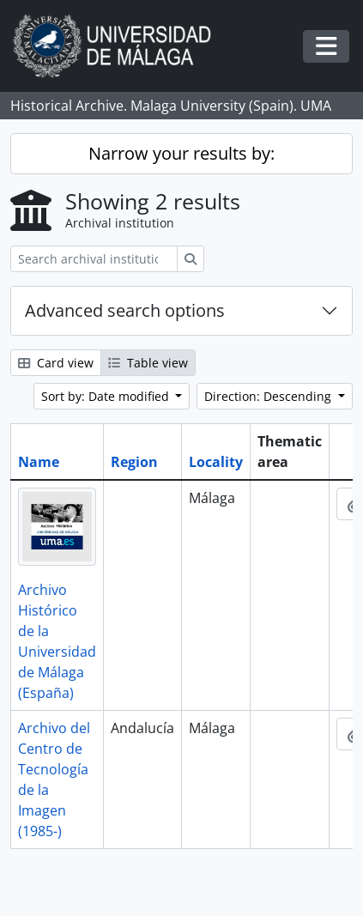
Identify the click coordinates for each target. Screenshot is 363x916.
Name (38, 461)
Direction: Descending (269, 396)
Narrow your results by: (181, 153)
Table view (148, 363)
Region (134, 461)
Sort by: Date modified (106, 396)
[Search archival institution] (94, 259)
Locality (216, 461)
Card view (56, 363)
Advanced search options (125, 310)
